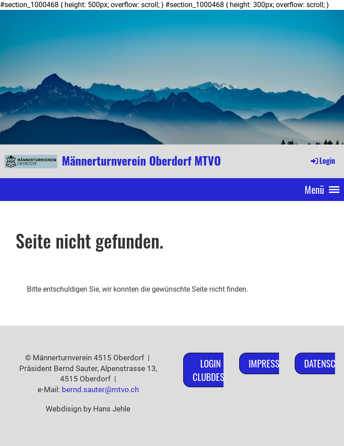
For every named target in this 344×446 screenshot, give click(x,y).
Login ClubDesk (211, 369)
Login (322, 160)
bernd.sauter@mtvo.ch (100, 389)
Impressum (270, 363)
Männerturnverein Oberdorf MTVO (141, 161)
